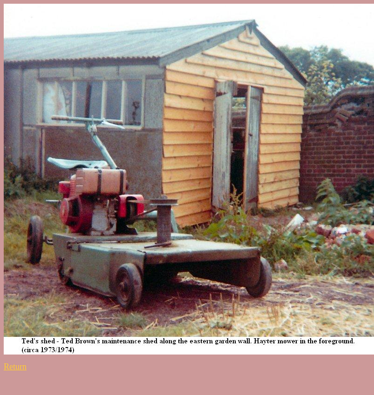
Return (15, 366)
